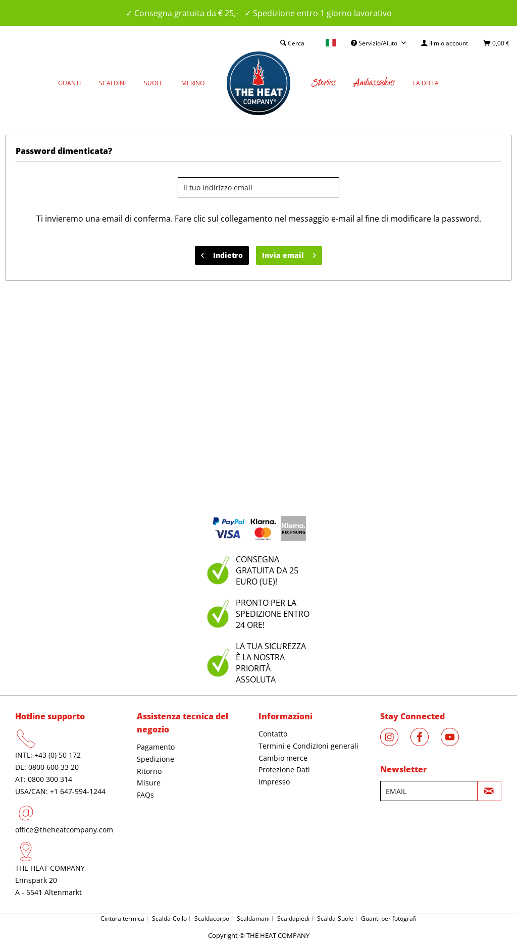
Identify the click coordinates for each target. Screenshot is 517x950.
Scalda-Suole (335, 918)
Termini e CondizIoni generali (308, 746)
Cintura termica (122, 918)
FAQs (145, 795)
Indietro (222, 253)
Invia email (289, 253)
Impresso (274, 781)
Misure (149, 782)
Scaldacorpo (211, 918)
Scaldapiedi (293, 918)
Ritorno (149, 771)
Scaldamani (253, 918)
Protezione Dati (284, 769)
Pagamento (156, 747)
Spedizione (155, 759)
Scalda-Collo (169, 918)
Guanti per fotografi (389, 918)
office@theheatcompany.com (64, 829)
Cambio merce (282, 758)
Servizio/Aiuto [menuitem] (375, 43)
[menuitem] (444, 43)
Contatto (272, 733)
